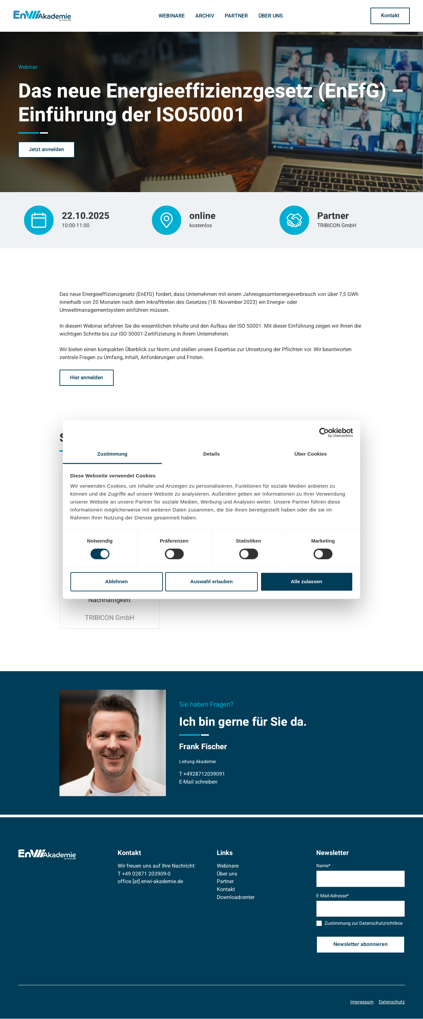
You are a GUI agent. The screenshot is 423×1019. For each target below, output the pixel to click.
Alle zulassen (306, 581)
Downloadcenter (235, 898)
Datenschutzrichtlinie (381, 923)
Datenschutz (392, 1002)
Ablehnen (116, 581)
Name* (323, 866)
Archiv (204, 16)
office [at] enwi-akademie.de (150, 882)
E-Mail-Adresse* (332, 896)
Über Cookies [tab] (310, 454)
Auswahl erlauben (211, 581)
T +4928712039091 (202, 774)
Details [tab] (211, 454)
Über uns (270, 16)
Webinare (172, 16)
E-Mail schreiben (198, 782)
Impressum (361, 1002)
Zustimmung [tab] (112, 454)
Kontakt (226, 890)
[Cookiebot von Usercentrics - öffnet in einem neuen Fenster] (324, 432)
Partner (236, 16)
